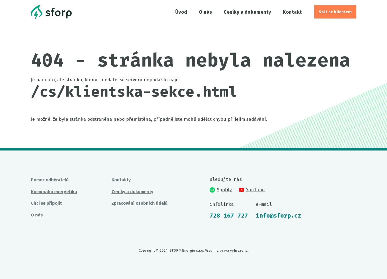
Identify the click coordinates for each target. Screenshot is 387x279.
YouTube (252, 190)
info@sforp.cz (278, 215)
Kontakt (292, 12)
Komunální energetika (54, 191)
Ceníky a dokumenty (247, 12)
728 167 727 (229, 215)
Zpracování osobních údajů (139, 203)
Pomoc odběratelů (50, 179)
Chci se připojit (46, 203)
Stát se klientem (335, 11)
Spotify (220, 190)
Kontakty (121, 179)
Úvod (181, 12)
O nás (205, 12)
